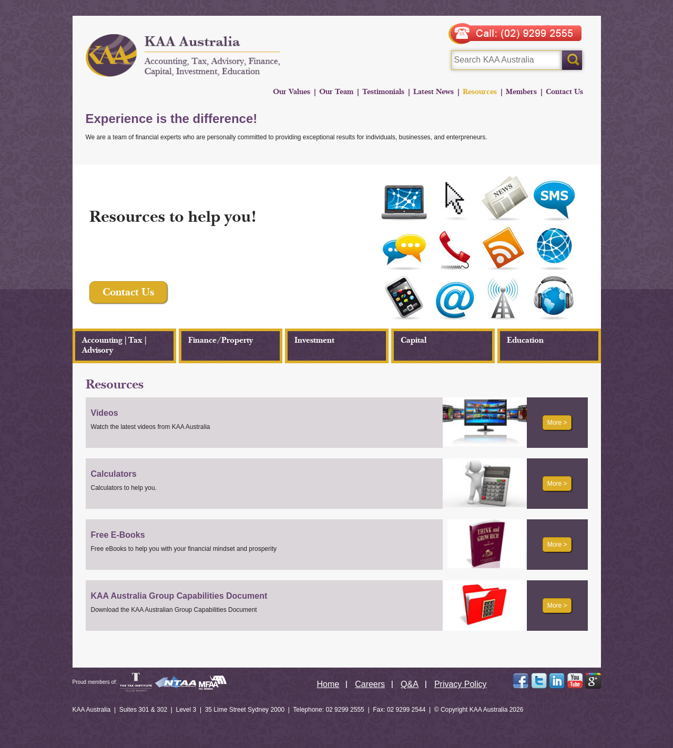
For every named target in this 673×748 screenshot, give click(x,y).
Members (521, 91)
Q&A (410, 684)
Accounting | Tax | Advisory (114, 345)
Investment (314, 340)
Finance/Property (220, 340)
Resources (480, 91)
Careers (370, 684)
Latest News (433, 91)
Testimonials (383, 91)
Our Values (291, 91)
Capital (413, 340)
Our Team (336, 91)
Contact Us (564, 91)
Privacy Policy (460, 684)
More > (557, 422)
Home (328, 684)
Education (525, 340)
